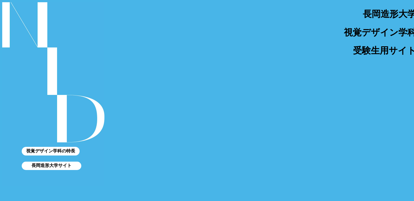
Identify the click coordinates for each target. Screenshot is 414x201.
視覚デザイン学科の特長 (50, 151)
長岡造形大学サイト (51, 165)
